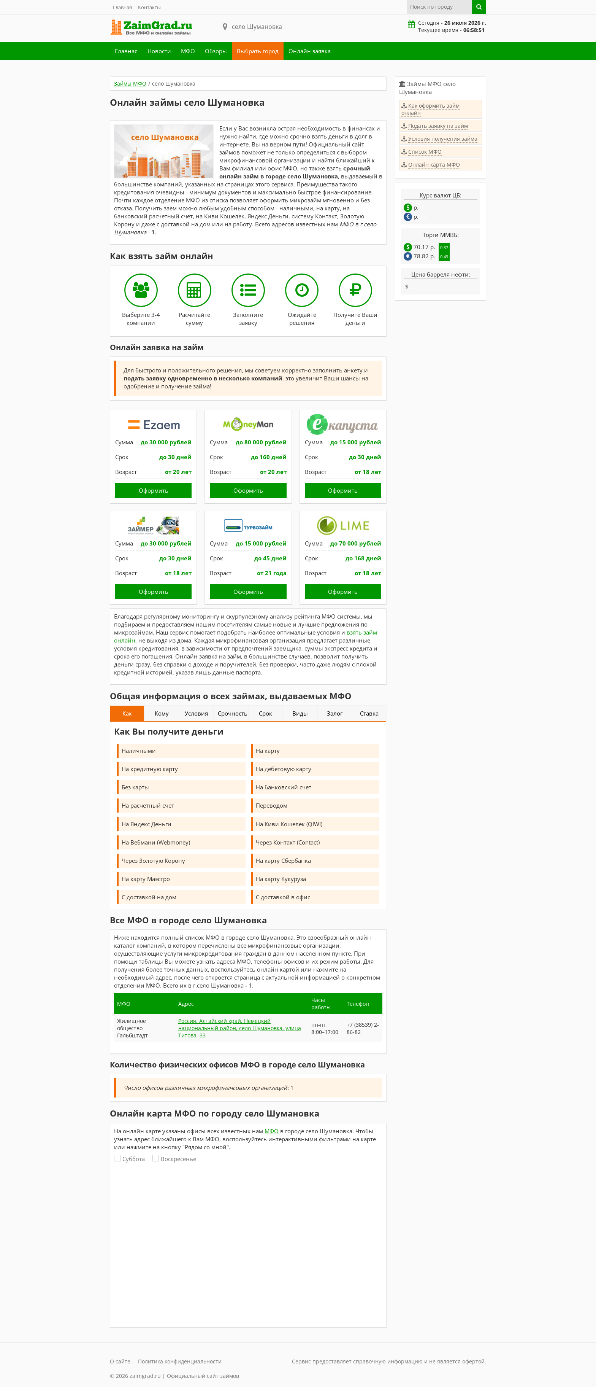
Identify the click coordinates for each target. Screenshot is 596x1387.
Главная (122, 7)
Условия (196, 713)
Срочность (232, 713)
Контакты (149, 7)
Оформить (153, 490)
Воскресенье (174, 1159)
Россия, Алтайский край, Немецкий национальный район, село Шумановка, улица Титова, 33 (239, 1028)
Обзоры (216, 51)
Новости (159, 51)
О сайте (120, 1361)
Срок (265, 713)
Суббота (129, 1159)
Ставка (369, 713)
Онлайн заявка (309, 51)
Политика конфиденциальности (180, 1361)
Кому (162, 713)
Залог (334, 713)
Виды (300, 713)
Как (127, 713)
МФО (188, 51)
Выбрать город (258, 51)
